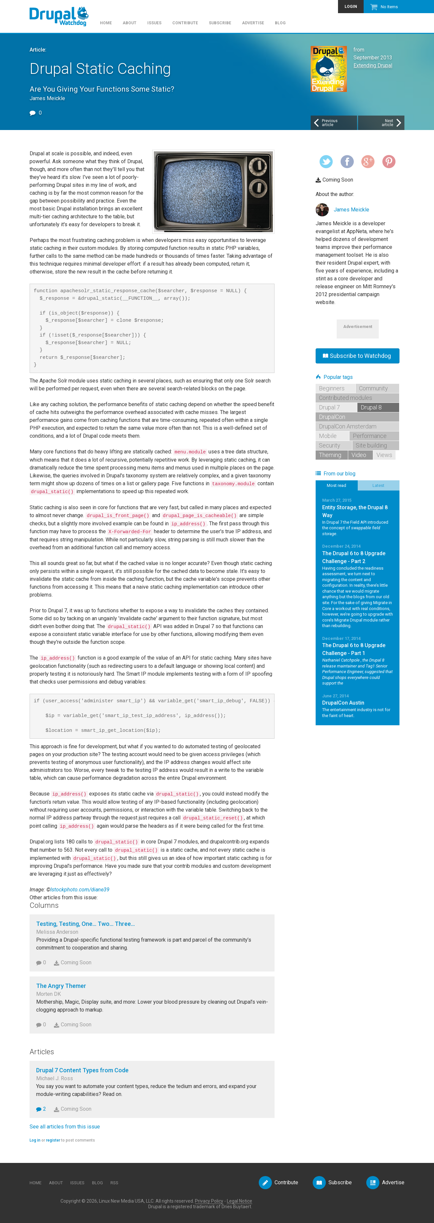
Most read (336, 485)
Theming (330, 454)
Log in (35, 1140)
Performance (370, 435)
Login (351, 6)
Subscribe (220, 23)
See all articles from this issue (65, 1127)
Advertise (253, 23)
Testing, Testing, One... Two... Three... (85, 923)
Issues (154, 23)
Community (373, 388)
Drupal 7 (329, 407)
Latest (378, 485)
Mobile (328, 435)
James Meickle (351, 210)
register (53, 1140)
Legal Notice (239, 1201)
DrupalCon (332, 416)
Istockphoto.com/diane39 (79, 889)
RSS (114, 1182)
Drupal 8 (371, 407)
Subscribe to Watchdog (357, 355)
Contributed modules (345, 397)
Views (384, 454)
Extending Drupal (372, 65)
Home (106, 23)
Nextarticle (392, 123)
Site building (371, 445)
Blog (280, 23)
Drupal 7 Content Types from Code (82, 1070)
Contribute (185, 23)
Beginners (332, 388)
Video (358, 454)
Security (329, 445)
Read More (357, 517)
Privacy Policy (209, 1201)
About (129, 23)
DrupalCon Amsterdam (347, 426)
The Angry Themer (61, 985)
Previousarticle (325, 123)
